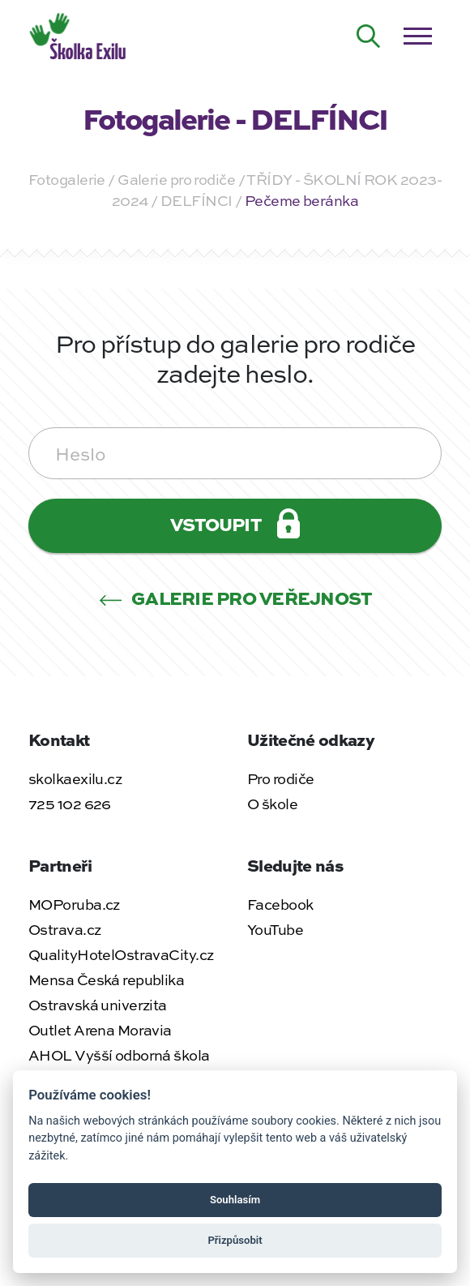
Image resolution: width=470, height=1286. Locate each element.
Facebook (280, 904)
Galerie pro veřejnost (235, 598)
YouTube (275, 929)
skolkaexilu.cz (75, 778)
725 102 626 (69, 803)
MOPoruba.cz (74, 904)
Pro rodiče (280, 778)
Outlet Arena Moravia (100, 1029)
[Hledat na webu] (368, 36)
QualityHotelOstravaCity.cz (120, 954)
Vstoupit (235, 523)
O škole (272, 803)
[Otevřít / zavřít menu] (417, 36)
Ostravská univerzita (97, 1004)
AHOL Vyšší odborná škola (119, 1054)
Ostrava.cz (64, 929)
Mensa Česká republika (106, 979)
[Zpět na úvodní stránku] (79, 34)
